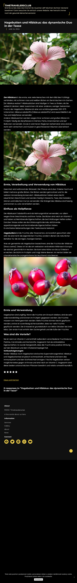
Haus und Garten (11, 380)
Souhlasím (38, 579)
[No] (74, 577)
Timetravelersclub (18, 5)
